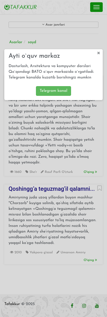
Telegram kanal (53, 91)
